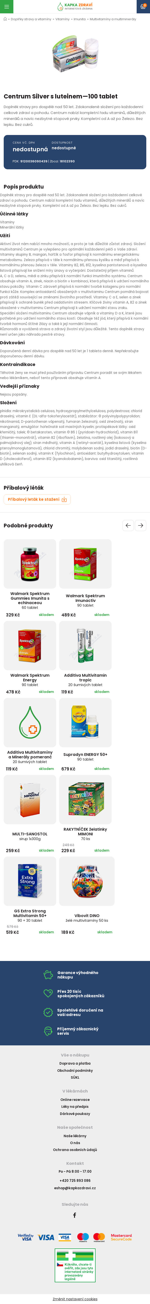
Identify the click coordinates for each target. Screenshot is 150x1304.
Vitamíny (62, 19)
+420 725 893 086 (75, 1180)
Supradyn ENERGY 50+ (85, 757)
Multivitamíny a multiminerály (113, 19)
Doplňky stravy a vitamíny (31, 19)
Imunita (80, 19)
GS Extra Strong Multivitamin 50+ (30, 915)
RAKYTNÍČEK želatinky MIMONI (85, 833)
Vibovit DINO (87, 918)
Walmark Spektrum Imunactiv (85, 600)
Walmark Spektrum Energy (30, 679)
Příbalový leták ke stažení (37, 499)
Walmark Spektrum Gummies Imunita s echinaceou (30, 600)
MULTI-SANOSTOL (30, 836)
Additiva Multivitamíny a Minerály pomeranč (30, 756)
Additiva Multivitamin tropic (85, 679)
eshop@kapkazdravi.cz (75, 1188)
